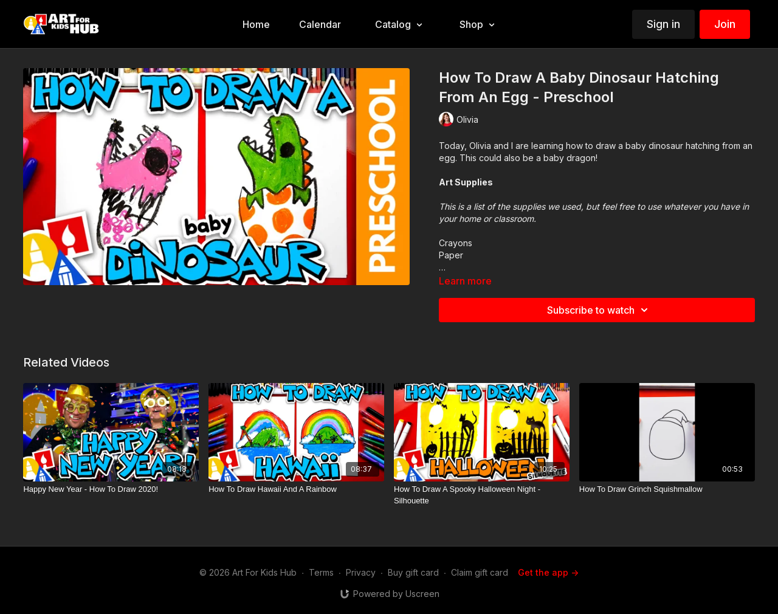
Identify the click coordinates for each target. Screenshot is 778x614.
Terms (321, 572)
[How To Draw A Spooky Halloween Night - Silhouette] (482, 495)
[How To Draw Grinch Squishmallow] (667, 489)
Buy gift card (413, 572)
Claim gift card (479, 572)
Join (724, 24)
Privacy (361, 572)
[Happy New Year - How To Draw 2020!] (111, 489)
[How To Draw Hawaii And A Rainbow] (296, 489)
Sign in (663, 24)
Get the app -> (548, 572)
